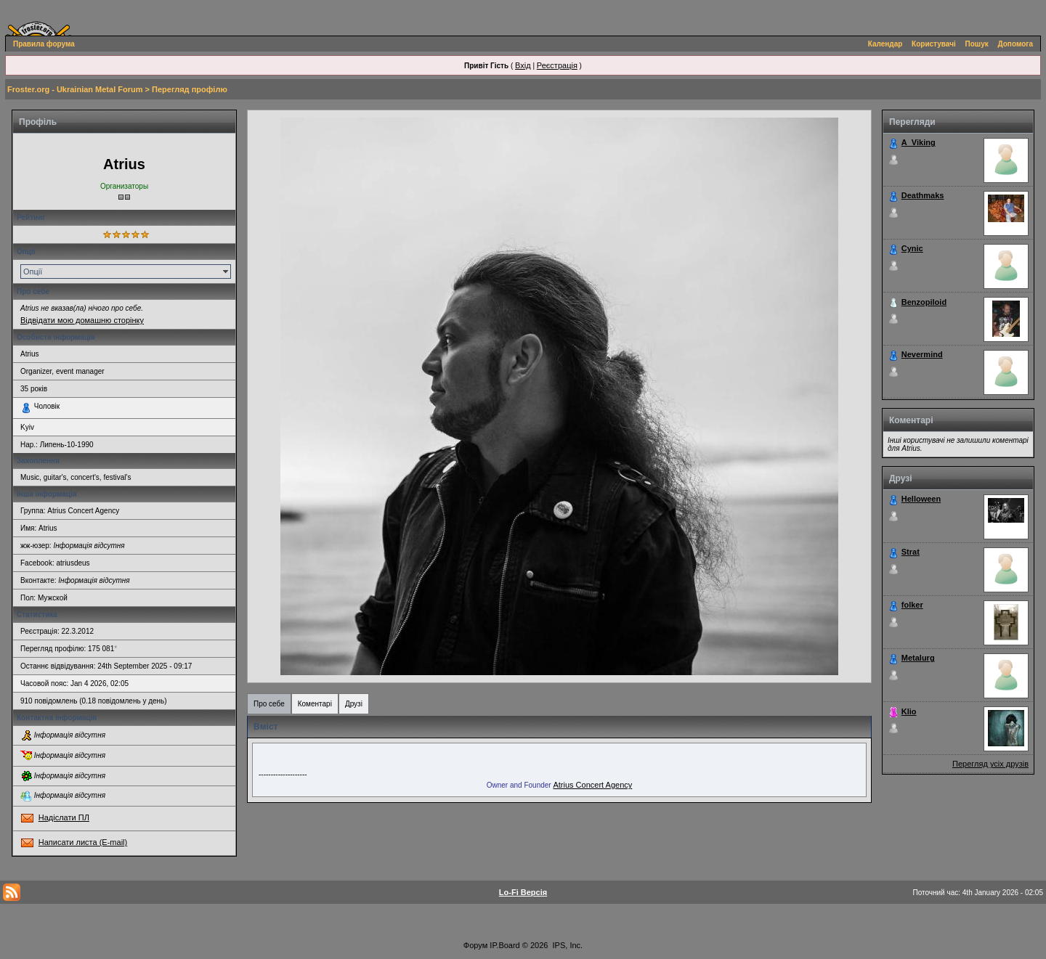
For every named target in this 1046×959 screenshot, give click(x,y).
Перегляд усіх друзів (990, 763)
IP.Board (504, 945)
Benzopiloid (923, 302)
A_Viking (918, 142)
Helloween (921, 498)
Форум (475, 945)
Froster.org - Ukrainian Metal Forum (74, 89)
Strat (910, 551)
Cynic (912, 248)
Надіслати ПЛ (63, 817)
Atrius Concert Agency (592, 784)
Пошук (977, 44)
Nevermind (922, 354)
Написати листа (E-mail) (82, 842)
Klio (909, 711)
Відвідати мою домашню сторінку (82, 320)
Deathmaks (922, 195)
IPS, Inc (567, 945)
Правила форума (44, 44)
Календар (885, 44)
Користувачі (934, 44)
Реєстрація (557, 65)
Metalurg (918, 657)
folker (912, 604)
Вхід (523, 65)
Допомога (1015, 44)
